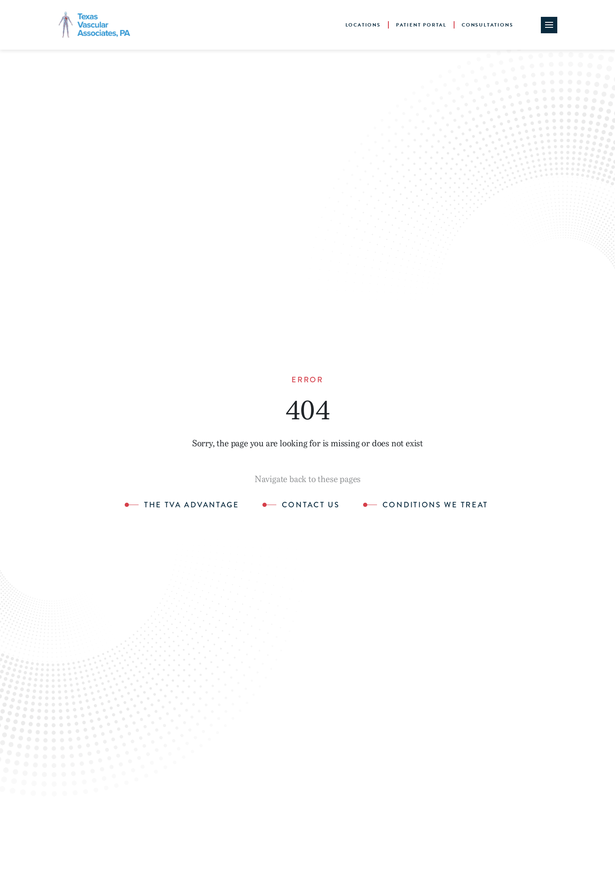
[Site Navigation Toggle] (549, 25)
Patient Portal (421, 25)
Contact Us (311, 505)
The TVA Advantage (191, 505)
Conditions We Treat (435, 505)
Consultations (487, 25)
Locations (363, 25)
